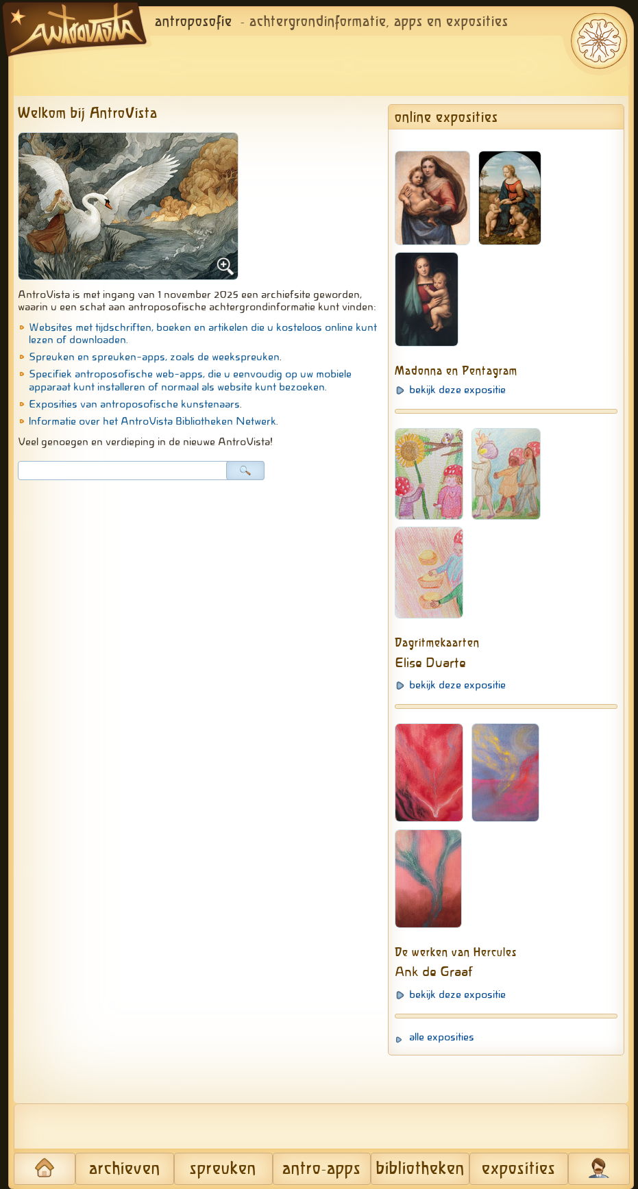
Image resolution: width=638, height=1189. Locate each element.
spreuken (223, 1169)
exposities (519, 1169)
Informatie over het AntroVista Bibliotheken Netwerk (152, 421)
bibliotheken (420, 1169)
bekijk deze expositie (457, 390)
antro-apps (321, 1169)
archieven (124, 1169)
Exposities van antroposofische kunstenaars (134, 404)
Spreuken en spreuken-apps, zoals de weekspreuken (154, 357)
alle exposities (441, 1037)
